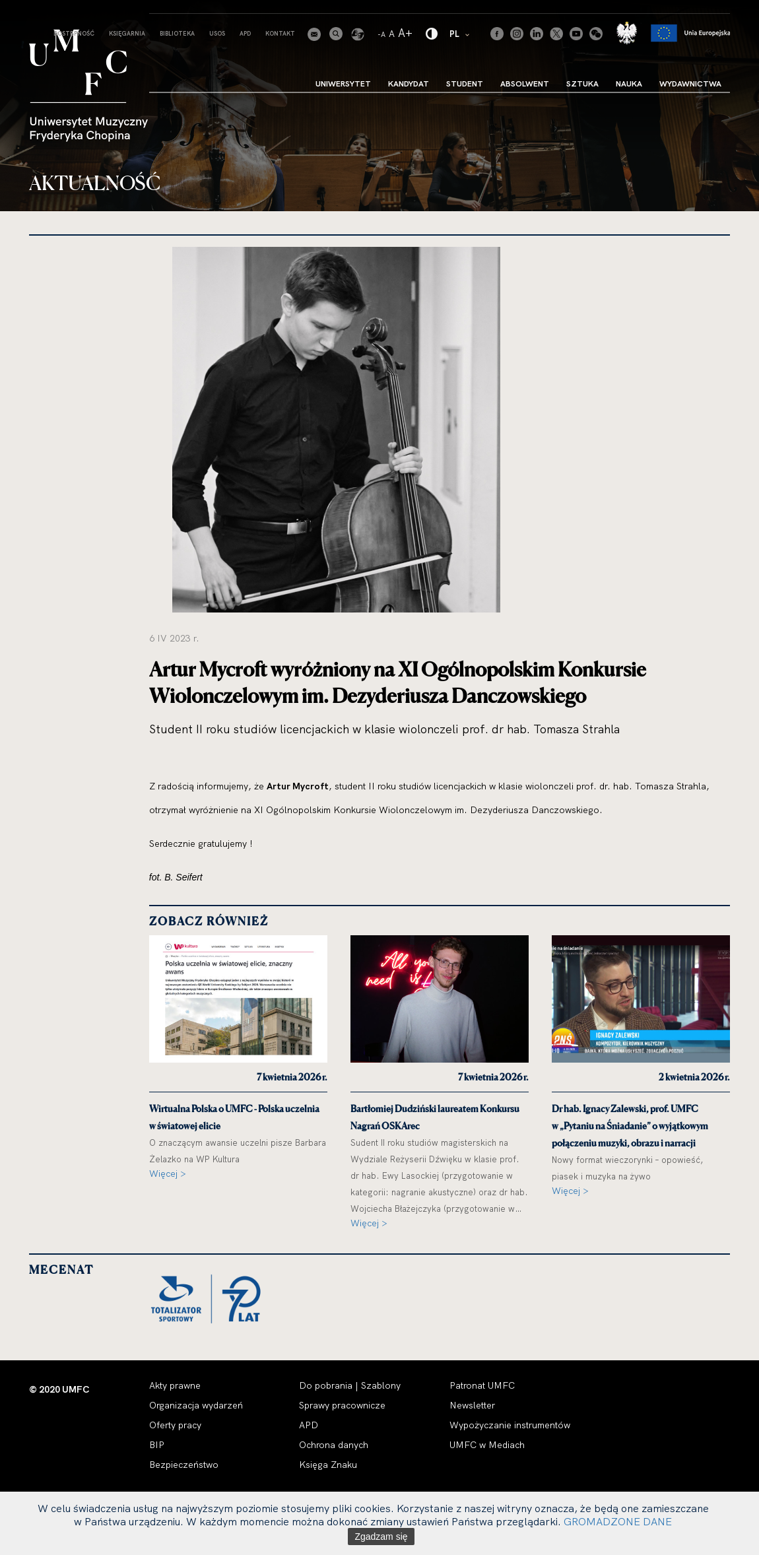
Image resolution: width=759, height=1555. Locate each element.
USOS (217, 33)
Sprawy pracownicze (342, 1405)
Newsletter (472, 1405)
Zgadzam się (380, 1536)
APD (245, 33)
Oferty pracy (175, 1425)
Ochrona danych (333, 1445)
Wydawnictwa (690, 83)
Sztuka (582, 83)
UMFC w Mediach (487, 1445)
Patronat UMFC (482, 1385)
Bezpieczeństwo (183, 1465)
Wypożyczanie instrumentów (509, 1425)
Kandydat (408, 83)
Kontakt (280, 33)
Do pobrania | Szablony (350, 1385)
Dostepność (73, 33)
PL (460, 33)
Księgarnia (127, 33)
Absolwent (524, 83)
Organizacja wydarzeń (196, 1405)
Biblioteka (177, 33)
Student (464, 83)
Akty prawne (175, 1385)
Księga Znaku (328, 1465)
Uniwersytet (343, 83)
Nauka (629, 83)
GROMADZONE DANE (618, 1521)
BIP (156, 1445)
